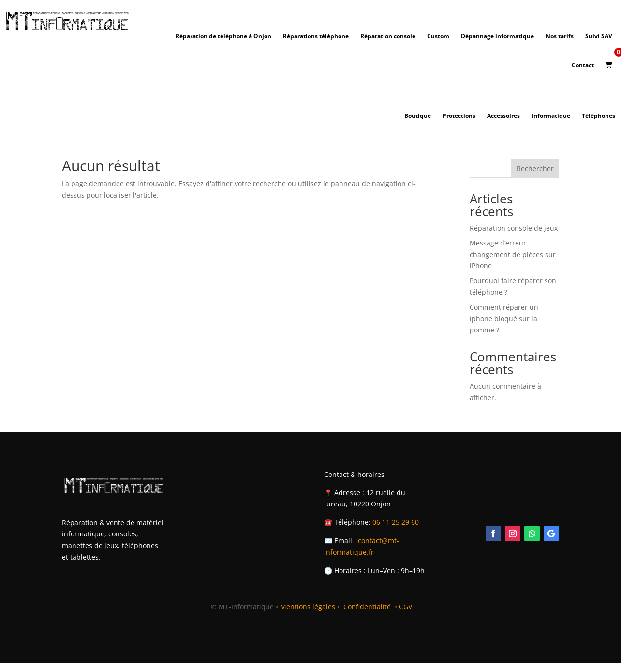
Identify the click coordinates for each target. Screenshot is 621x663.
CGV (405, 606)
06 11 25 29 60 (395, 522)
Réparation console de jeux (514, 227)
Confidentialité (368, 606)
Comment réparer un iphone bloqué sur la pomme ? (504, 319)
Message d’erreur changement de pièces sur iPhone (513, 254)
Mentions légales (307, 606)
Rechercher (535, 168)
